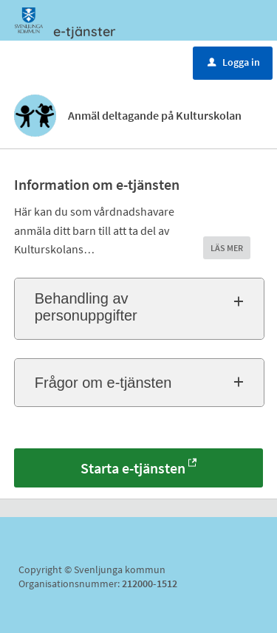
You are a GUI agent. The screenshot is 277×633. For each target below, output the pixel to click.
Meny (54, 61)
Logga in (234, 62)
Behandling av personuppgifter (86, 307)
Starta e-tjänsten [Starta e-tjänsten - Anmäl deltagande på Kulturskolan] (133, 468)
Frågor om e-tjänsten (103, 382)
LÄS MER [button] (227, 247)
